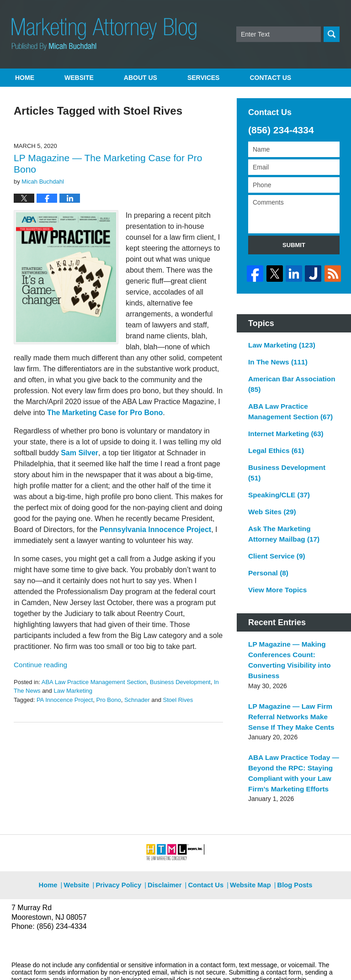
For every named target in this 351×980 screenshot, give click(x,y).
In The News (275, 357)
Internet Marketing (282, 424)
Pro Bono (108, 699)
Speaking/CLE (276, 472)
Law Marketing (72, 690)
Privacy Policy (124, 842)
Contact (270, 77)
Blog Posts (290, 842)
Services (203, 77)
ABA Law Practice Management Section (94, 682)
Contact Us (205, 842)
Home (24, 77)
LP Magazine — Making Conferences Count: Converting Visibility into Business (286, 630)
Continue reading (38, 665)
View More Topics (275, 562)
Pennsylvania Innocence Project (156, 529)
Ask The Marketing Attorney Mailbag (290, 509)
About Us (140, 77)
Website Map (248, 842)
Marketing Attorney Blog (104, 34)
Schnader (137, 699)
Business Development (180, 682)
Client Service (274, 530)
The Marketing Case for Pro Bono (105, 412)
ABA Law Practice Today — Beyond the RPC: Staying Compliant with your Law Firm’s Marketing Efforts (289, 736)
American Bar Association (288, 378)
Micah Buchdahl (109, 960)
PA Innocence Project (65, 699)
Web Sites (270, 488)
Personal (266, 546)
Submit (293, 245)
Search (332, 34)
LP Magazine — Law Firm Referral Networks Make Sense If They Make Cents (287, 683)
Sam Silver (79, 453)
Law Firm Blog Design (296, 961)
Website (79, 77)
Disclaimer (167, 842)
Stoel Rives (178, 699)
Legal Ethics (273, 440)
